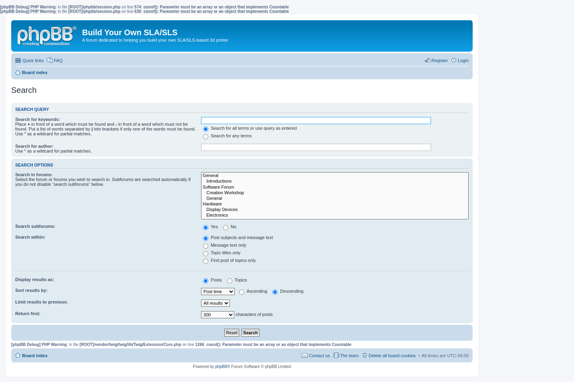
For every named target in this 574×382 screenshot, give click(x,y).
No (229, 226)
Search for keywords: (37, 119)
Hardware (335, 204)
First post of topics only (229, 260)
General (335, 176)
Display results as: (34, 279)
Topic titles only (221, 252)
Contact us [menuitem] (319, 355)
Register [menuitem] (439, 60)
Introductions (335, 181)
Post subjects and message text (238, 237)
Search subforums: (35, 226)
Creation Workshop (335, 193)
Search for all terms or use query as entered (250, 128)
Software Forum (335, 187)
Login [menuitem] (463, 60)
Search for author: (34, 146)
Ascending (253, 291)
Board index (35, 355)
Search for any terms (227, 135)
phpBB (221, 366)
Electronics (335, 215)
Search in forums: (34, 174)
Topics (237, 279)
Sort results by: (31, 290)
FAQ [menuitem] (58, 60)
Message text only (224, 245)
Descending (287, 291)
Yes (210, 226)
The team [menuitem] (349, 355)
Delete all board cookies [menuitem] (392, 355)
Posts (212, 279)
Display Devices (335, 210)
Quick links (33, 60)
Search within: (30, 237)
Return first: (27, 313)
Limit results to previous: (41, 302)
